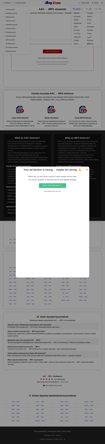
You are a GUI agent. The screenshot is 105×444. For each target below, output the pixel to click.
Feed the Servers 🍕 (52, 186)
